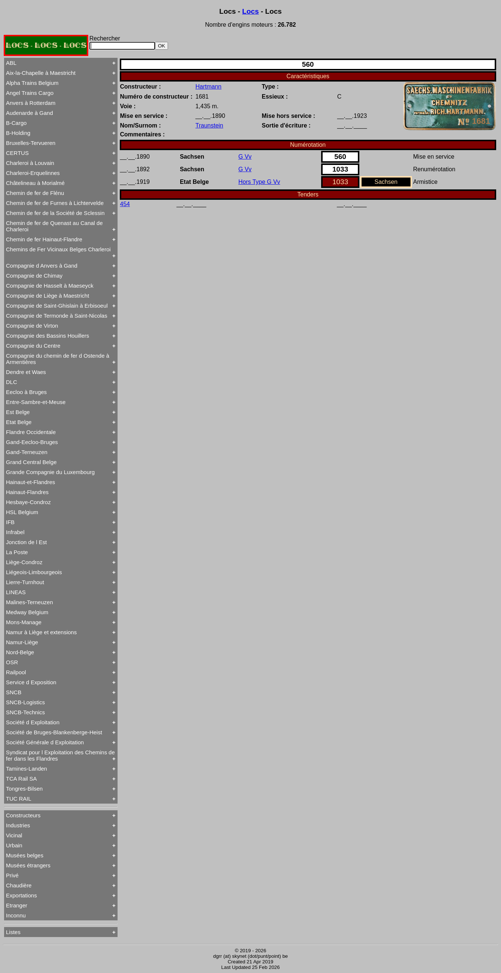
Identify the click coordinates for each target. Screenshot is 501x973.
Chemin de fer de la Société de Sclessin (55, 213)
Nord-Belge (20, 652)
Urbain (14, 845)
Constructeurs (23, 815)
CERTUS (17, 153)
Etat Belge (19, 422)
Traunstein (209, 125)
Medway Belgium (27, 612)
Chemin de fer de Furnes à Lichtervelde (54, 203)
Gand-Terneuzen (26, 452)
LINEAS (16, 592)
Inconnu (16, 915)
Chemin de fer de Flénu (35, 193)
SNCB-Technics (25, 712)
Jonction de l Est (26, 542)
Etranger (16, 905)
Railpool (16, 672)
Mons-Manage (24, 622)
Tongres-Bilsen (24, 788)
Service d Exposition (31, 682)
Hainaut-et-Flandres (30, 482)
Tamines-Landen (26, 768)
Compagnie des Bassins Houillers (47, 335)
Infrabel (15, 532)
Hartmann (208, 86)
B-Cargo (16, 123)
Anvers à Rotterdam (30, 103)
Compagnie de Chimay (34, 275)
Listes (13, 932)
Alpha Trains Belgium (32, 83)
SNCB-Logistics (25, 702)
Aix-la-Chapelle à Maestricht (41, 73)
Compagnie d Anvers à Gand (42, 265)
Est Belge (18, 412)
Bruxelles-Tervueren (30, 143)
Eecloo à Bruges (26, 392)
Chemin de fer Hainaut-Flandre (44, 239)
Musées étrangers (28, 865)
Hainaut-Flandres (27, 492)
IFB (10, 522)
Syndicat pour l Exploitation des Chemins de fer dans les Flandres (60, 755)
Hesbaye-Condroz (28, 502)
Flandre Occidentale (31, 432)
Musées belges (24, 855)
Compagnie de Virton (32, 325)
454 (125, 204)
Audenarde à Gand (29, 113)
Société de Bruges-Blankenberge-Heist (54, 732)
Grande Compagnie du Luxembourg (50, 472)
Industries (18, 825)
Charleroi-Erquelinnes (33, 173)
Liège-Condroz (24, 562)
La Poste (17, 552)
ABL (11, 63)
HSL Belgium (22, 512)
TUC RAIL (18, 798)
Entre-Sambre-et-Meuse (36, 402)
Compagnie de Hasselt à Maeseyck (49, 285)
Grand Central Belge (31, 462)
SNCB (14, 692)
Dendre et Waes (26, 372)
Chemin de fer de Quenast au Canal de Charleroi (54, 226)
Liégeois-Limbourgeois (34, 572)
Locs (250, 11)
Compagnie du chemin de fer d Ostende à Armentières (57, 359)
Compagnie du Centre (33, 345)
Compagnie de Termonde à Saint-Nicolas (56, 315)
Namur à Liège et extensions (41, 632)
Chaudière (19, 885)
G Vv (245, 156)
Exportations (21, 895)
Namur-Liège (22, 642)
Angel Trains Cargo (29, 93)
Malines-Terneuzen (29, 602)
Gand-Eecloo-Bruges (32, 442)
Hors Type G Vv (259, 182)
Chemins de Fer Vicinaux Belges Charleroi (58, 249)
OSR (12, 662)
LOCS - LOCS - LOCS (46, 45)
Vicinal (14, 835)
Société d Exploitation (32, 722)
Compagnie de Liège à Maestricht (47, 295)
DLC (11, 382)
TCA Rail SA (21, 778)
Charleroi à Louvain (30, 163)
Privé (12, 875)
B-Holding (18, 133)
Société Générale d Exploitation (45, 742)
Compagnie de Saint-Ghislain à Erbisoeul (57, 305)
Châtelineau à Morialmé (35, 183)
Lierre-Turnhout (25, 582)
